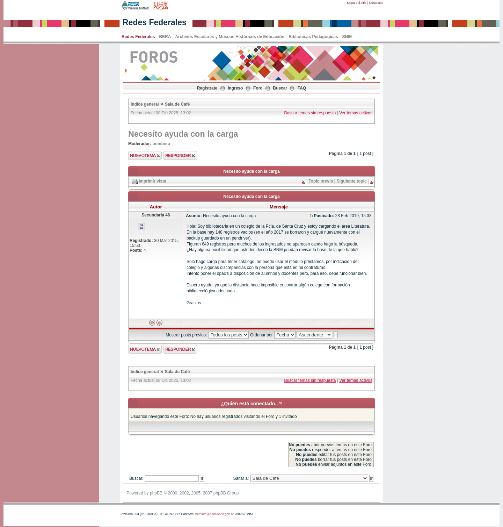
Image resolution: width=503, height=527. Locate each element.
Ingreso (235, 88)
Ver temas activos (355, 113)
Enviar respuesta (180, 155)
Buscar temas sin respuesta (310, 113)
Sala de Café (177, 104)
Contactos (376, 3)
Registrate (207, 88)
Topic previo (320, 181)
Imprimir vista (152, 181)
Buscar (280, 88)
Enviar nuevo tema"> (145, 155)
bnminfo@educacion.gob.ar (214, 514)
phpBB (156, 493)
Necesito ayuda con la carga (183, 133)
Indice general (145, 104)
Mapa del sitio (357, 3)
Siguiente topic (352, 181)
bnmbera (161, 143)
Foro (258, 88)
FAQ (302, 88)
